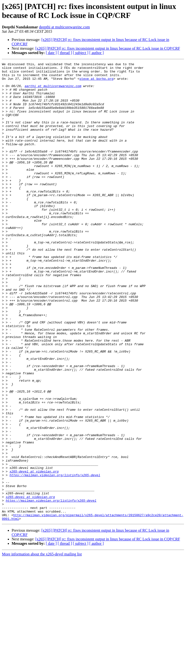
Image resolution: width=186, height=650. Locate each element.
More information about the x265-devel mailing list (42, 646)
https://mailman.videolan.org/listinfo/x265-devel (54, 558)
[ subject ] (80, 53)
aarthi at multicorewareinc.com (53, 91)
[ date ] (51, 53)
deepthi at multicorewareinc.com (64, 27)
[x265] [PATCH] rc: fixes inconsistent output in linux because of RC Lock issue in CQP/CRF (107, 48)
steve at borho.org (96, 82)
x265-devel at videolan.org (34, 553)
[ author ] (96, 53)
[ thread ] (65, 53)
